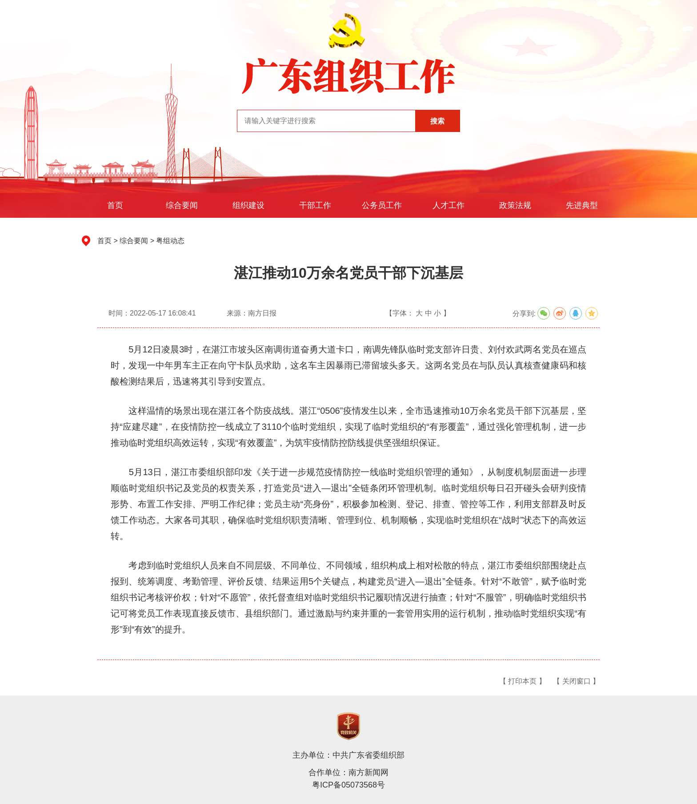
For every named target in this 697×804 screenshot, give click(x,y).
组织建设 (248, 205)
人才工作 (449, 205)
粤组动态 (170, 240)
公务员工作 (382, 205)
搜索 (437, 121)
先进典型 (582, 205)
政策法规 (515, 205)
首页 (115, 205)
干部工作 (315, 205)
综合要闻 (182, 205)
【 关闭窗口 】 (576, 681)
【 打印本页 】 (522, 681)
